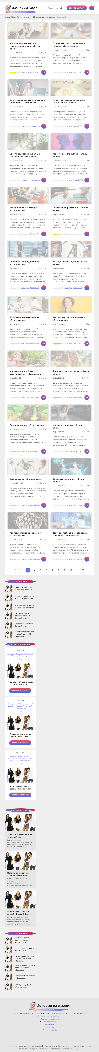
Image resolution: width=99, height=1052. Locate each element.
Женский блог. (21, 8)
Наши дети (25, 72)
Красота (82, 72)
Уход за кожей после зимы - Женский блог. (20, 683)
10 (71, 570)
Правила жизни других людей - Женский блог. (20, 735)
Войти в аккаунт (76, 8)
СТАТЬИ (33, 234)
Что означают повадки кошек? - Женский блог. (20, 787)
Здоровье (38, 72)
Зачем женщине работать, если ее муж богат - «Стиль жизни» (27, 101)
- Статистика (49, 1027)
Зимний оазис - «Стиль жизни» (25, 479)
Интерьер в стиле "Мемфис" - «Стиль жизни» (25, 209)
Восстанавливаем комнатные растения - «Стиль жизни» (25, 155)
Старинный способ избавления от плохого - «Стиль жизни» (70, 44)
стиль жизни (50, 17)
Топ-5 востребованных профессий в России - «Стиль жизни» (70, 534)
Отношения (34, 126)
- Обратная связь (49, 1030)
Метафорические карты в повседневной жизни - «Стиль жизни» (25, 46)
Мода (32, 72)
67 (83, 570)
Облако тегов (38, 17)
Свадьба (76, 180)
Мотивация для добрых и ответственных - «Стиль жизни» (26, 372)
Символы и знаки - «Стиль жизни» (27, 425)
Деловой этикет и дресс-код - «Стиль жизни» (25, 263)
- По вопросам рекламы (49, 1019)
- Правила (49, 1024)
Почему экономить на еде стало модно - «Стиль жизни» (69, 101)
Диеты (32, 451)
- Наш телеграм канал (48, 1016)
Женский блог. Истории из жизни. (18, 17)
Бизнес (76, 126)
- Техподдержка (49, 1021)
